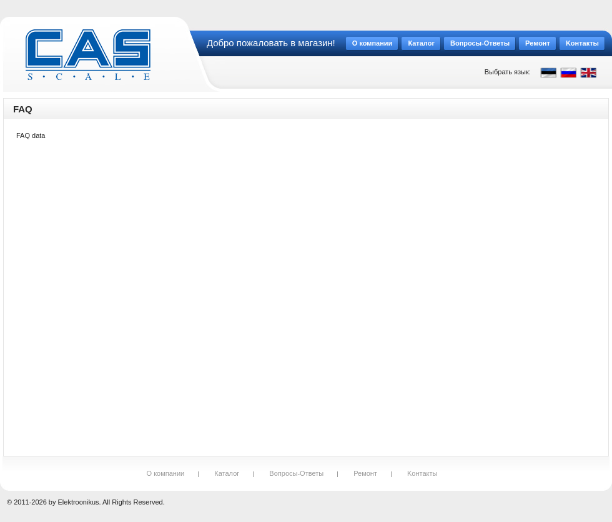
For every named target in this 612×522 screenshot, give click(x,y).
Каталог (226, 473)
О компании (166, 473)
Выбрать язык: (508, 72)
